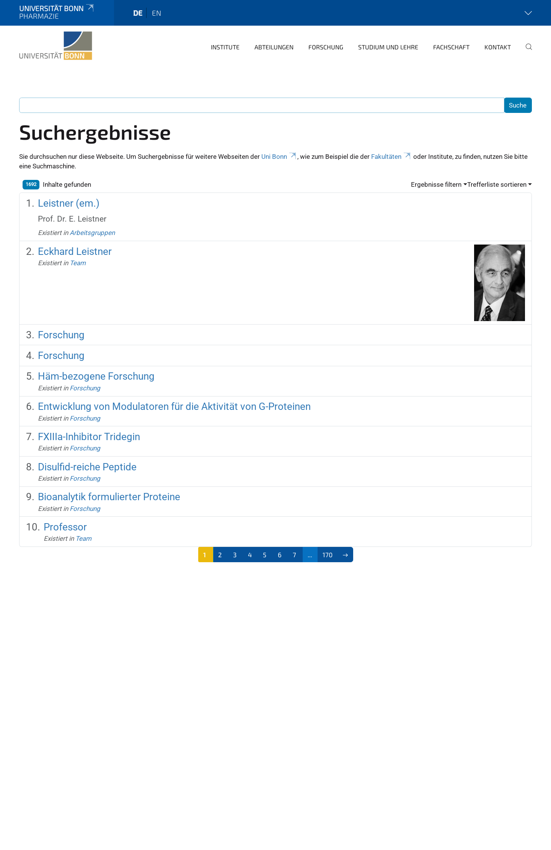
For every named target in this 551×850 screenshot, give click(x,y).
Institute (225, 47)
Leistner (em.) (68, 203)
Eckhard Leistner (75, 251)
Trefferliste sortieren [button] (497, 184)
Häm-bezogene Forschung (96, 376)
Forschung (325, 47)
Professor (65, 527)
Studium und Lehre (388, 47)
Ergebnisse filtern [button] (436, 184)
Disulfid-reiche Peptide (87, 467)
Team (78, 263)
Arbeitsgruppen (92, 233)
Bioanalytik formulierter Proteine (109, 496)
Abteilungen (273, 47)
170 (328, 554)
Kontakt (497, 47)
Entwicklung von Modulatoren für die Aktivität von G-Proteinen (174, 406)
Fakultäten (391, 156)
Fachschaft (451, 47)
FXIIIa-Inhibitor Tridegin (89, 436)
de (137, 12)
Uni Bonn (279, 156)
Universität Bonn (57, 8)
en (156, 12)
